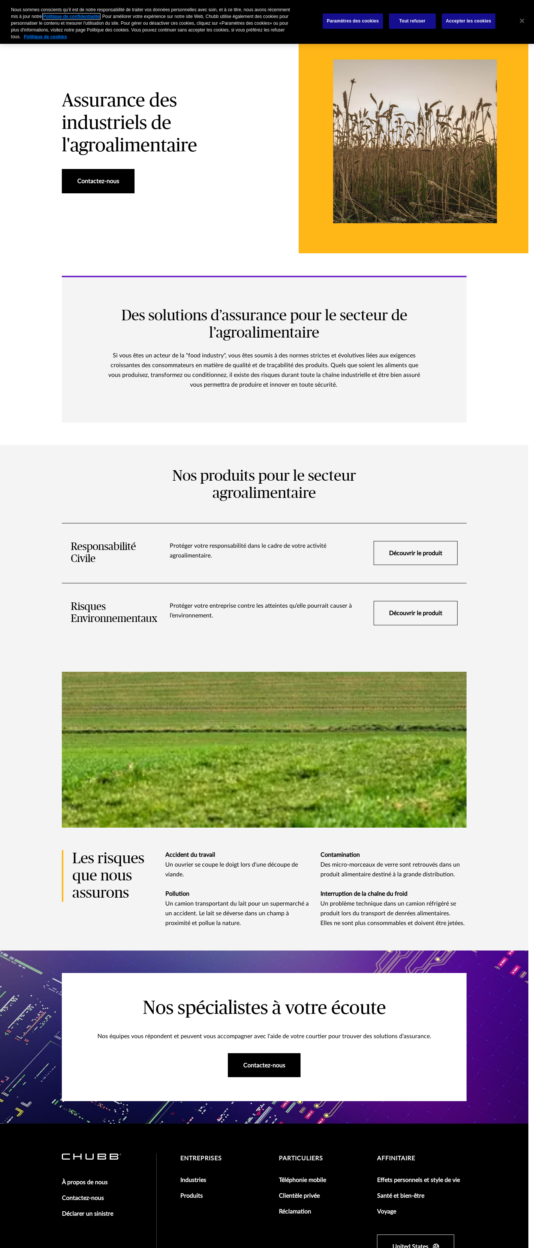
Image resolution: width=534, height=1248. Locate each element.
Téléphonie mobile (302, 1025)
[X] (402, 1126)
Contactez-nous (83, 1043)
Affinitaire (396, 1003)
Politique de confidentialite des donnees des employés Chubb (244, 1184)
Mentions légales (81, 1172)
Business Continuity (372, 1172)
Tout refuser (412, 21)
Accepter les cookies (468, 21)
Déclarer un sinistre (87, 1058)
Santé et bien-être (400, 1040)
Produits (191, 1040)
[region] (267, 22)
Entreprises (201, 1003)
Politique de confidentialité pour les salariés (112, 1184)
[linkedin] (422, 1126)
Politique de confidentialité (246, 1172)
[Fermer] (522, 21)
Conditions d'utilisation (139, 1172)
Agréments (190, 1172)
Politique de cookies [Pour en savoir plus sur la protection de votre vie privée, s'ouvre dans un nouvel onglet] (45, 36)
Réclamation (295, 1056)
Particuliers (301, 1003)
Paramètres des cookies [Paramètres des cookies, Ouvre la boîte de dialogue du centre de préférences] (353, 21)
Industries (193, 1025)
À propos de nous (85, 1027)
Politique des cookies (313, 1172)
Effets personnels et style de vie (418, 1025)
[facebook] (382, 1126)
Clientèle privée (299, 1040)
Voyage (386, 1056)
